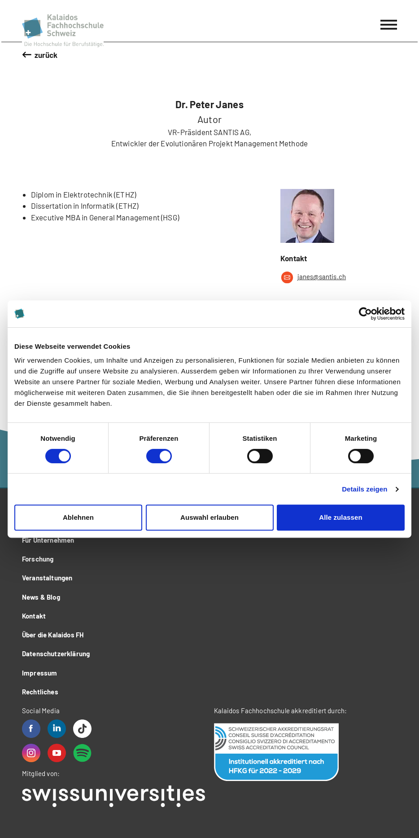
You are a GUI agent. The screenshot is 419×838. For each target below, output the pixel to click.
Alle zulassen (340, 517)
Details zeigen (364, 489)
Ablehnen (78, 517)
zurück (46, 54)
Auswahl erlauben (209, 517)
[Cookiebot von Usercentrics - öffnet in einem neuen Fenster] (365, 313)
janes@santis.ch (313, 277)
